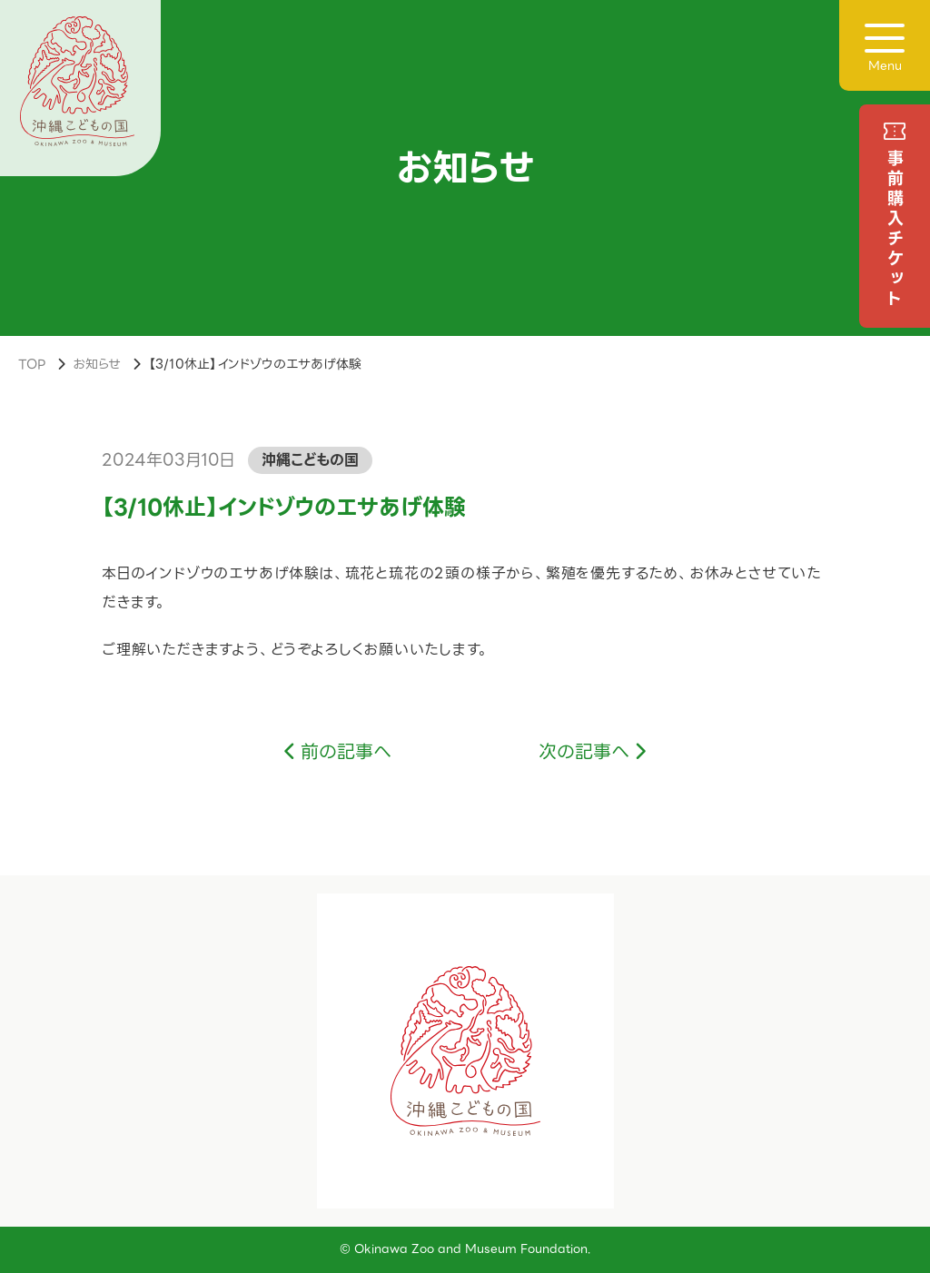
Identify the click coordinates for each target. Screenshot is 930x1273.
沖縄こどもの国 (310, 460)
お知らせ (97, 364)
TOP (31, 364)
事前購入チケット (895, 230)
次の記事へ (584, 751)
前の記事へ (346, 751)
